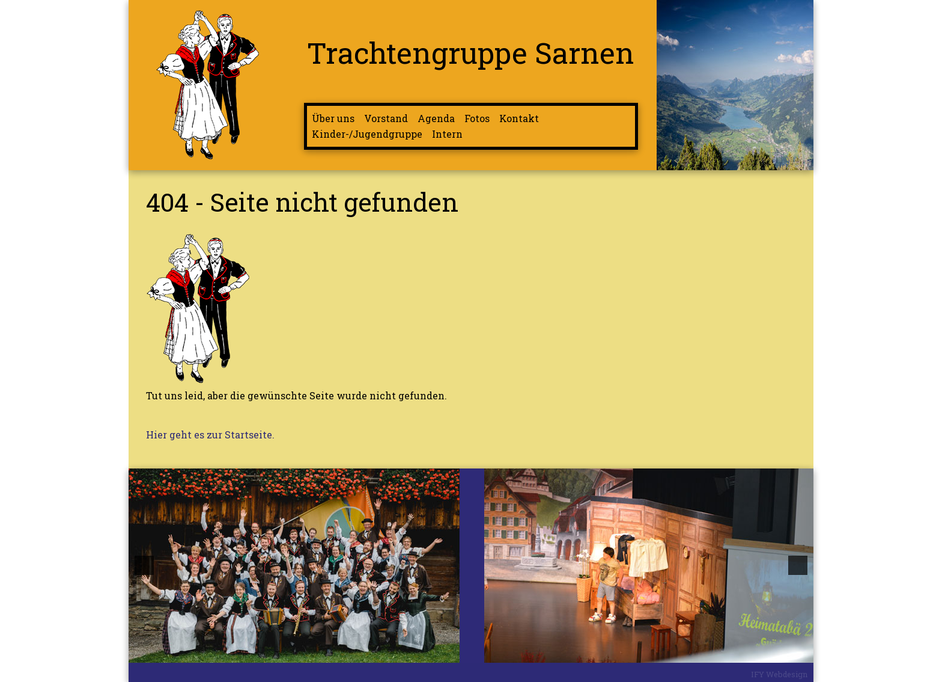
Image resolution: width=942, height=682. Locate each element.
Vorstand (386, 118)
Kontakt (519, 118)
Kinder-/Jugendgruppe (367, 133)
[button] (144, 565)
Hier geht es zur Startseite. (210, 434)
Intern (447, 133)
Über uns (333, 118)
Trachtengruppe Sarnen (470, 52)
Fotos (477, 118)
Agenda (436, 118)
